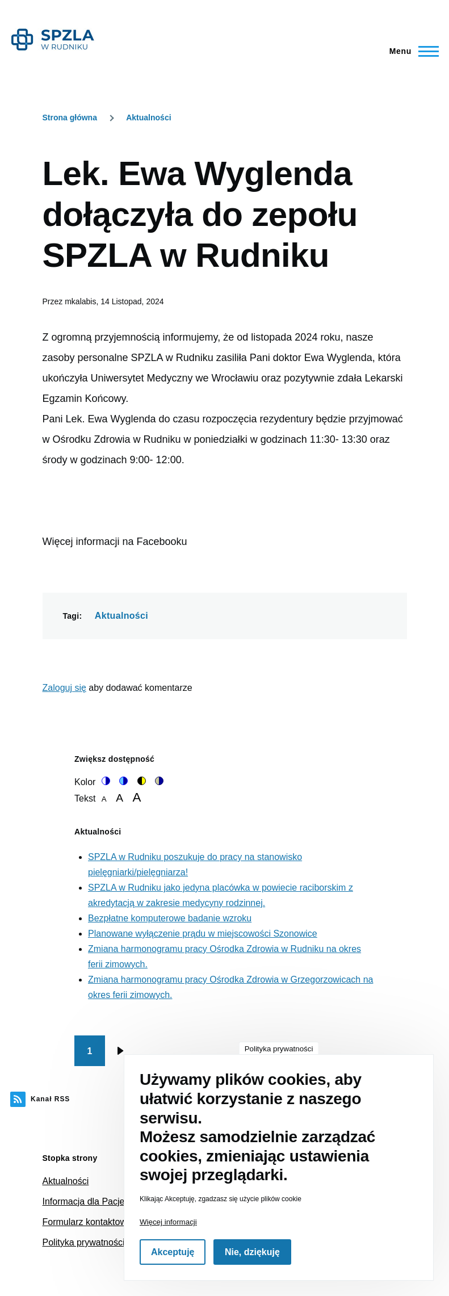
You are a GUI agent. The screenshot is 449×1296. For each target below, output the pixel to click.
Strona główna (70, 117)
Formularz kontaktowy (87, 1222)
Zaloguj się (64, 688)
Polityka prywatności (84, 1242)
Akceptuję (172, 1252)
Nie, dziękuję (252, 1252)
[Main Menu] (410, 51)
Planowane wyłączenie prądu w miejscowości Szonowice (202, 933)
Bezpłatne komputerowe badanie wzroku (169, 918)
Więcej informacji (168, 1222)
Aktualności (148, 117)
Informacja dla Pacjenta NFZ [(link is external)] (101, 1201)
